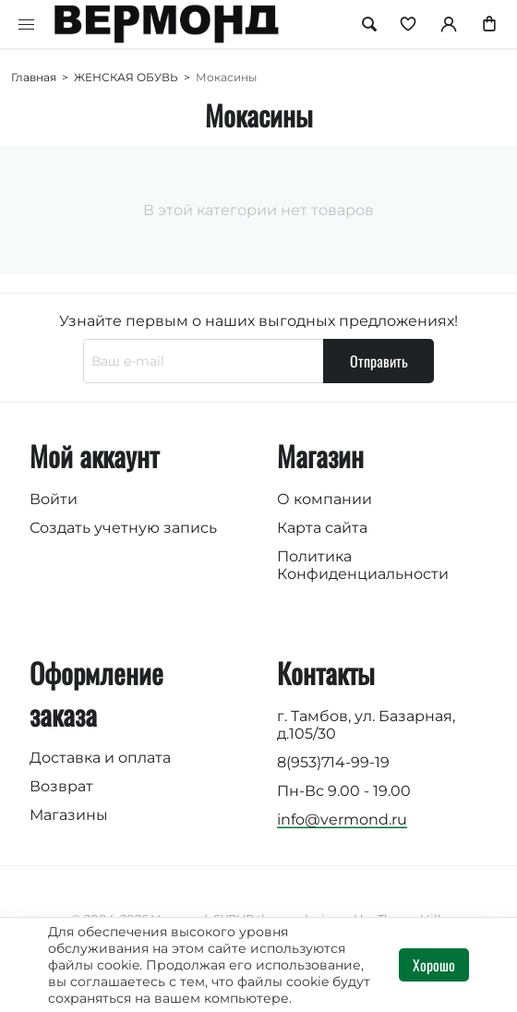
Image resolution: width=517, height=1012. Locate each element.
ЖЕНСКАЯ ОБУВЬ (126, 77)
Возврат (61, 786)
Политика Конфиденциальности (363, 565)
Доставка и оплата (100, 757)
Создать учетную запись (123, 527)
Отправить (379, 361)
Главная (33, 77)
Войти (54, 499)
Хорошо (434, 965)
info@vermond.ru (342, 819)
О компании (324, 499)
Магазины (69, 815)
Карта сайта (322, 527)
